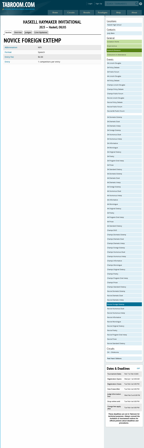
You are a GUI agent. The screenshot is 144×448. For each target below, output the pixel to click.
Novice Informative (114, 317)
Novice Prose (112, 339)
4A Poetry (110, 213)
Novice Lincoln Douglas (115, 98)
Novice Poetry (112, 330)
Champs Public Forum (115, 93)
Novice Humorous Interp (116, 313)
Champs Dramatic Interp (116, 243)
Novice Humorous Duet (115, 309)
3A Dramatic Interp (114, 126)
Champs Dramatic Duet (115, 239)
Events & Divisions (113, 50)
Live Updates (41, 32)
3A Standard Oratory (114, 169)
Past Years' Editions (114, 358)
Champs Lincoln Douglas (116, 85)
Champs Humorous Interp (116, 256)
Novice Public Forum (114, 107)
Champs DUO (112, 230)
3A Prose (110, 165)
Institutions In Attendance (116, 55)
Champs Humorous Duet (116, 252)
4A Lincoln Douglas (114, 76)
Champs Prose (112, 282)
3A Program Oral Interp (115, 161)
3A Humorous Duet (114, 134)
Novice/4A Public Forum (116, 111)
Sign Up (99, 3)
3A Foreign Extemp (114, 130)
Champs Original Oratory (116, 269)
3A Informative (112, 143)
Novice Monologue (114, 322)
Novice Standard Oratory (116, 343)
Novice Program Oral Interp (117, 335)
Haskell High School (114, 25)
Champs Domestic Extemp (116, 235)
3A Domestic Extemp (114, 117)
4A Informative (112, 200)
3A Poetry (110, 156)
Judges (28, 32)
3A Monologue (112, 148)
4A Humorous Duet (114, 191)
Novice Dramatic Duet (115, 295)
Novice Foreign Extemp (115, 304)
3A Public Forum (113, 72)
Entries (18, 32)
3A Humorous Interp (114, 139)
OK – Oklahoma (113, 352)
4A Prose (110, 221)
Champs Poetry (112, 274)
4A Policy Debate (113, 80)
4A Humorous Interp (114, 195)
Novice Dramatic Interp (115, 300)
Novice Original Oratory (115, 326)
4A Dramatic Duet (113, 178)
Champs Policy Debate (115, 89)
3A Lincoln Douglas (114, 63)
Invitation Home (113, 42)
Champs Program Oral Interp (117, 278)
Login (90, 3)
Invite (8, 32)
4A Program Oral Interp (115, 217)
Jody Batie (110, 33)
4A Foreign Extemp (114, 187)
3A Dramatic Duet (113, 121)
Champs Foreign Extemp (116, 248)
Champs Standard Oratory (116, 287)
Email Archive (112, 46)
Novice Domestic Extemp (116, 291)
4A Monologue (112, 204)
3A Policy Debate (113, 67)
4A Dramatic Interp (114, 182)
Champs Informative (114, 261)
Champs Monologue (114, 265)
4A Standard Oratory (114, 226)
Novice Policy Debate (114, 102)
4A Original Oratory (114, 208)
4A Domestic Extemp (114, 174)
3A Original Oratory (114, 152)
